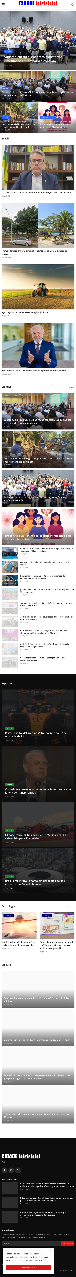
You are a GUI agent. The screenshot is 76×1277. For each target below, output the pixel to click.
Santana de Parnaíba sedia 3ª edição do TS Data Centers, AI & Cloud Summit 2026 (47, 604)
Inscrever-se (68, 1243)
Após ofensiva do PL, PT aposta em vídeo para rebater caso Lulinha (34, 370)
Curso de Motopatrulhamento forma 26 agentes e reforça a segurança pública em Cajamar (46, 549)
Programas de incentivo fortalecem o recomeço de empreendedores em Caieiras (42, 577)
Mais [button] (71, 387)
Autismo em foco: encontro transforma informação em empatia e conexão (34, 499)
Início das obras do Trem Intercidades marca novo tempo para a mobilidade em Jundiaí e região (46, 1199)
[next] (72, 906)
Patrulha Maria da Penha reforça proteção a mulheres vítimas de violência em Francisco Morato (44, 631)
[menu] (3, 4)
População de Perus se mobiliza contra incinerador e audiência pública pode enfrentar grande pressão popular (47, 1184)
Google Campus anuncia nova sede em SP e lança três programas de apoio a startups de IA (57, 945)
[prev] (68, 906)
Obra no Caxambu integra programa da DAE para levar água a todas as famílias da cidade (18, 124)
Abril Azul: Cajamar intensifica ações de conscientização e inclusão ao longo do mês (45, 645)
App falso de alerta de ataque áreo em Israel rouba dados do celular (18, 944)
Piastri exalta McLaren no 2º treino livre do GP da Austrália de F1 (36, 734)
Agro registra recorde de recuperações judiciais (25, 312)
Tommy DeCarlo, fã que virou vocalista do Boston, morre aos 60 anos (37, 1115)
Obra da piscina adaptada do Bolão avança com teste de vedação (45, 563)
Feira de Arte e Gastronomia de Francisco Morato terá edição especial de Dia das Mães (55, 124)
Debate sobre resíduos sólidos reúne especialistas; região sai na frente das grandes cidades (37, 94)
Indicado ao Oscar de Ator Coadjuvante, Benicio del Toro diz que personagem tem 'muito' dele (36, 1077)
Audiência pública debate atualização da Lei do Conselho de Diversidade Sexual (46, 618)
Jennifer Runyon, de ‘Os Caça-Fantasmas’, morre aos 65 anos (36, 1039)
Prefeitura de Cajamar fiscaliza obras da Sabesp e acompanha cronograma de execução (43, 1213)
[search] (73, 4)
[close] (51, 1250)
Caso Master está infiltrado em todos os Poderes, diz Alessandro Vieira (36, 192)
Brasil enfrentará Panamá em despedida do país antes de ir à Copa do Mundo (35, 882)
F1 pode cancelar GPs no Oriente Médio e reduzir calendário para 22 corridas (35, 836)
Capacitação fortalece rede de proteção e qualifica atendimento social (42, 659)
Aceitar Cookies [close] (28, 1267)
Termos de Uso (66, 1270)
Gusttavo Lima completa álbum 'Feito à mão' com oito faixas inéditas (37, 1000)
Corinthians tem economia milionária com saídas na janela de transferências (38, 791)
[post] (38, 40)
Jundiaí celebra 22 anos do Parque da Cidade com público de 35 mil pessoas (47, 590)
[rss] (18, 1170)
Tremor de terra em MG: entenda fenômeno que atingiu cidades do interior (34, 252)
